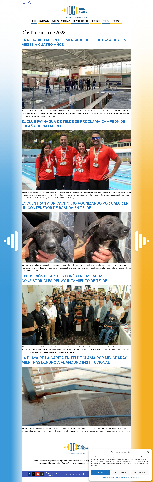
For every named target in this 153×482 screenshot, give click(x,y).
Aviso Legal (135, 478)
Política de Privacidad (123, 478)
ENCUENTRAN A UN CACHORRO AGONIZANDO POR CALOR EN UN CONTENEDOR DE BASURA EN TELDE (75, 205)
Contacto (72, 474)
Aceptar (101, 472)
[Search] (29, 2)
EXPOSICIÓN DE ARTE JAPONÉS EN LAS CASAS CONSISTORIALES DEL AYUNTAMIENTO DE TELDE (64, 278)
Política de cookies (108, 478)
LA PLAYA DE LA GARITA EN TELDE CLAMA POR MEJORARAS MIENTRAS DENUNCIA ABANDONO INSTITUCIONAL (74, 360)
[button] (148, 452)
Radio (66, 474)
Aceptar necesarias (120, 472)
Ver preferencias (140, 472)
